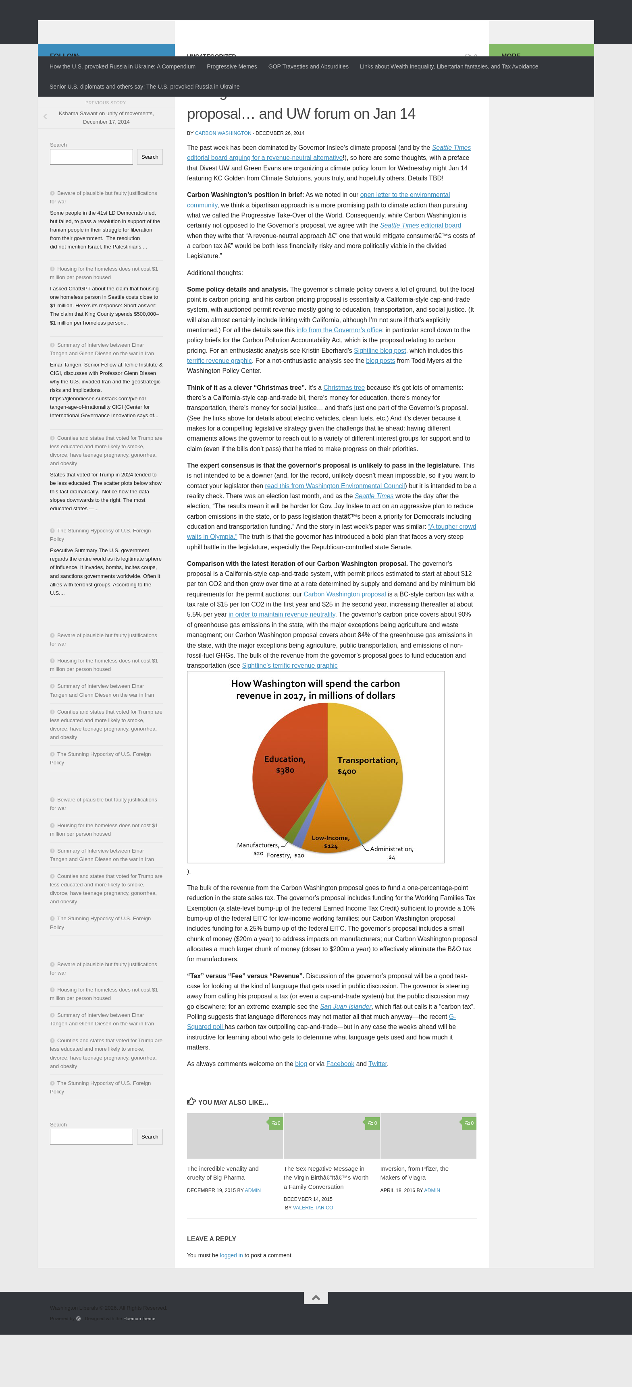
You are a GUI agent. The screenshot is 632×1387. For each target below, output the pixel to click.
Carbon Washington (223, 185)
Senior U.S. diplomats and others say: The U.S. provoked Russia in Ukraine (145, 86)
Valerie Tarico (313, 1260)
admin (253, 1243)
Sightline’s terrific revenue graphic (289, 717)
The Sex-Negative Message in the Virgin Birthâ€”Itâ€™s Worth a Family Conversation (326, 1229)
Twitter (377, 1116)
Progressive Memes (232, 66)
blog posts (380, 413)
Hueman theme (139, 1370)
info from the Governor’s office (339, 382)
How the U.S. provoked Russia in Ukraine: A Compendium (122, 66)
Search (58, 197)
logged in (231, 1307)
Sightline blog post (380, 403)
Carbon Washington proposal (345, 646)
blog (301, 1116)
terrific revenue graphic (219, 413)
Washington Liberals (121, 26)
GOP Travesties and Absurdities (308, 66)
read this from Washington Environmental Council (335, 538)
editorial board (420, 277)
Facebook (340, 1116)
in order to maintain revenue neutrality (282, 666)
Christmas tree (344, 440)
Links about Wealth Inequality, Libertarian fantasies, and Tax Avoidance (449, 66)
